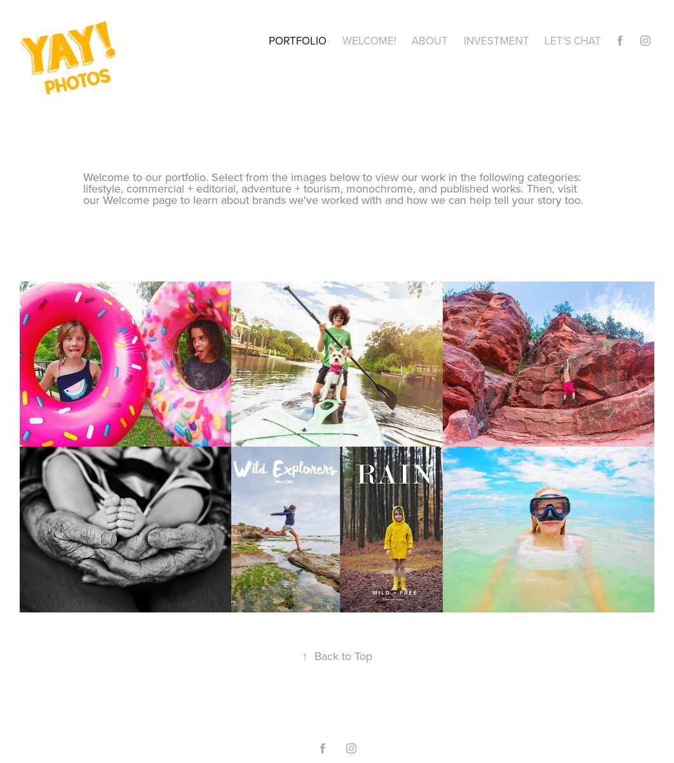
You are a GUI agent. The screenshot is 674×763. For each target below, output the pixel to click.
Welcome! (369, 40)
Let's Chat (572, 40)
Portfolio (298, 40)
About (430, 40)
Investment (496, 40)
